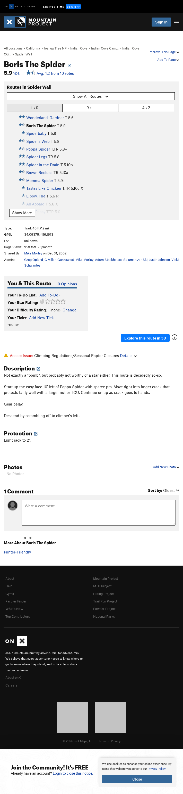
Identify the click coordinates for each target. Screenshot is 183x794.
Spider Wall (23, 54)
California (33, 48)
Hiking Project (103, 594)
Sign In (161, 22)
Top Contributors (17, 616)
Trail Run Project (105, 601)
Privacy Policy (156, 769)
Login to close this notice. (73, 773)
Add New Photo (166, 467)
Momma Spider (39, 180)
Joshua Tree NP (55, 48)
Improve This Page (164, 52)
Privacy (116, 741)
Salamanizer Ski (135, 260)
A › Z (146, 107)
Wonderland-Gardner (45, 117)
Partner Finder (16, 601)
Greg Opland (33, 260)
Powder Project (104, 609)
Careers (11, 685)
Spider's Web (38, 141)
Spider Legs (36, 156)
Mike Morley (33, 253)
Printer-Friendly (17, 552)
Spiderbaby (36, 133)
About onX (13, 677)
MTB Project (102, 586)
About (9, 578)
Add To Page (168, 59)
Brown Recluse (39, 172)
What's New (14, 609)
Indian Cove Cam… (105, 48)
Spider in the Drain (42, 164)
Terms (102, 741)
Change (69, 310)
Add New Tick (41, 317)
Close (137, 779)
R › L (90, 107)
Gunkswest (65, 260)
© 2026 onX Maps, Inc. (78, 741)
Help (8, 586)
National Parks (104, 616)
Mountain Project (105, 578)
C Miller (50, 260)
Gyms (9, 594)
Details (128, 355)
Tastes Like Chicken (43, 188)
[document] (137, 772)
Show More (22, 212)
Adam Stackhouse (108, 260)
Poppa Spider (38, 149)
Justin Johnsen (159, 260)
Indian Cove (79, 48)
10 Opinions (66, 284)
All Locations (13, 48)
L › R (35, 107)
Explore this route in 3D (145, 338)
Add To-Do (48, 295)
